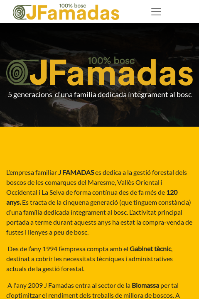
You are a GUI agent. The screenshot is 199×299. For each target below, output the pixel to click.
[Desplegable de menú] (156, 11)
